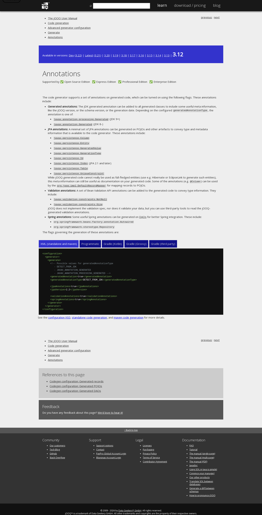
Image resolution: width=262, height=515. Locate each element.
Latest (89, 55)
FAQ (191, 439)
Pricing (190, 5)
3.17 (132, 55)
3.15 (149, 55)
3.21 (97, 55)
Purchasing (148, 443)
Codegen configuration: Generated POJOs (76, 380)
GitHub (53, 447)
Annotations (55, 37)
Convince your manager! (202, 467)
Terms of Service (151, 451)
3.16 (141, 55)
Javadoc (193, 459)
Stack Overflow (57, 451)
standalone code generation (89, 311)
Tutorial (193, 443)
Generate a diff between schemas (201, 484)
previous (206, 17)
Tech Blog (55, 443)
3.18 (124, 55)
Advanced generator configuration (69, 27)
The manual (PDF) (198, 455)
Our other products (199, 471)
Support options (104, 439)
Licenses (147, 439)
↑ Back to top (131, 424)
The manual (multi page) (201, 451)
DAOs (142, 212)
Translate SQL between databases (201, 477)
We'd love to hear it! (110, 407)
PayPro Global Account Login (111, 447)
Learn (162, 5)
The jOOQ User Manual (62, 18)
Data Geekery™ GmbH (129, 504)
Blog (217, 5)
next (217, 17)
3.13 (167, 55)
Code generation (58, 23)
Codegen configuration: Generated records (77, 375)
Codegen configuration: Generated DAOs (75, 385)
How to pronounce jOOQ (202, 489)
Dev (71, 55)
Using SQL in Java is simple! (203, 463)
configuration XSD (59, 311)
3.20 (107, 55)
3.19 (115, 55)
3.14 (158, 55)
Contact (100, 443)
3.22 (78, 55)
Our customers (57, 439)
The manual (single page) (202, 447)
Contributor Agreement (155, 455)
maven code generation (128, 311)
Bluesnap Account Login (108, 451)
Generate (54, 32)
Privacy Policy (150, 447)
